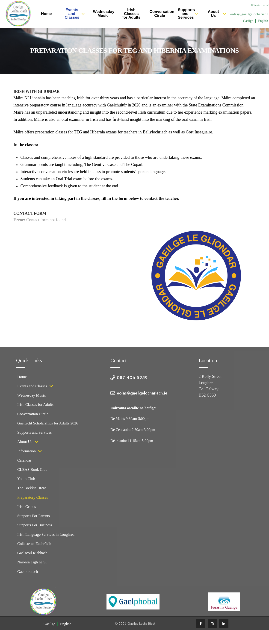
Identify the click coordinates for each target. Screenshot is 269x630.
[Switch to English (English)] (66, 624)
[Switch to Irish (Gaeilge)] (248, 21)
